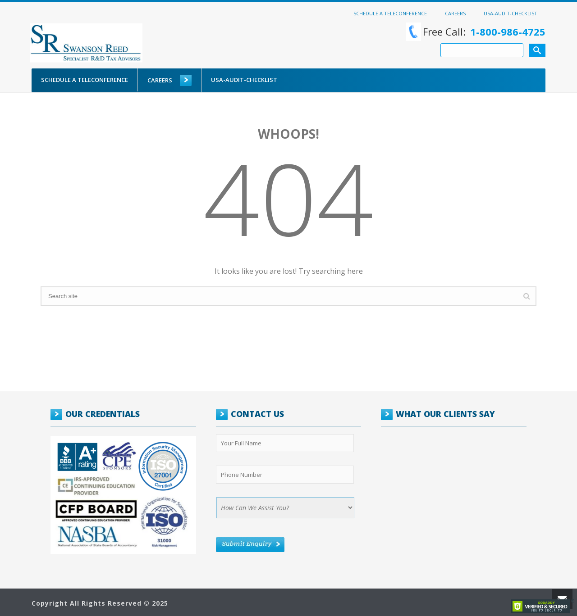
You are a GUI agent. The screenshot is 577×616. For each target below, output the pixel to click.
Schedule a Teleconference (390, 13)
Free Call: (475, 32)
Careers (455, 13)
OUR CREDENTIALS (102, 413)
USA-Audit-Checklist (510, 13)
